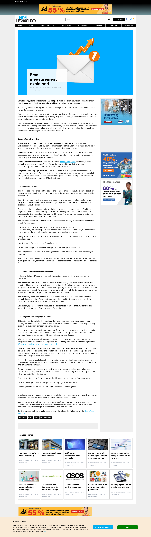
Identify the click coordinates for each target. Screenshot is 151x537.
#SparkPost (22, 418)
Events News (66, 25)
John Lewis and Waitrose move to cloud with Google (50, 487)
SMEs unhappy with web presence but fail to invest (121, 455)
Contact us (113, 25)
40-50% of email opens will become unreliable (38, 344)
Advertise (129, 25)
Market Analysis (47, 25)
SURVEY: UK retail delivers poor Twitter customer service (97, 455)
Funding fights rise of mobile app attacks (121, 485)
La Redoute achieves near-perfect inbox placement (97, 487)
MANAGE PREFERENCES (103, 527)
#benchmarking (45, 418)
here (46, 531)
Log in (25, 2)
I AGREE (127, 527)
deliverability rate (67, 161)
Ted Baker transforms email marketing (29, 454)
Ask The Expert (83, 25)
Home (20, 25)
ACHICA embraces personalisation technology (27, 487)
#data (36, 418)
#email (30, 418)
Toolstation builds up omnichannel (51, 454)
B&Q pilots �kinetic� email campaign (72, 455)
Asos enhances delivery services (73, 485)
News (31, 25)
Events (99, 25)
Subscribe (18, 2)
